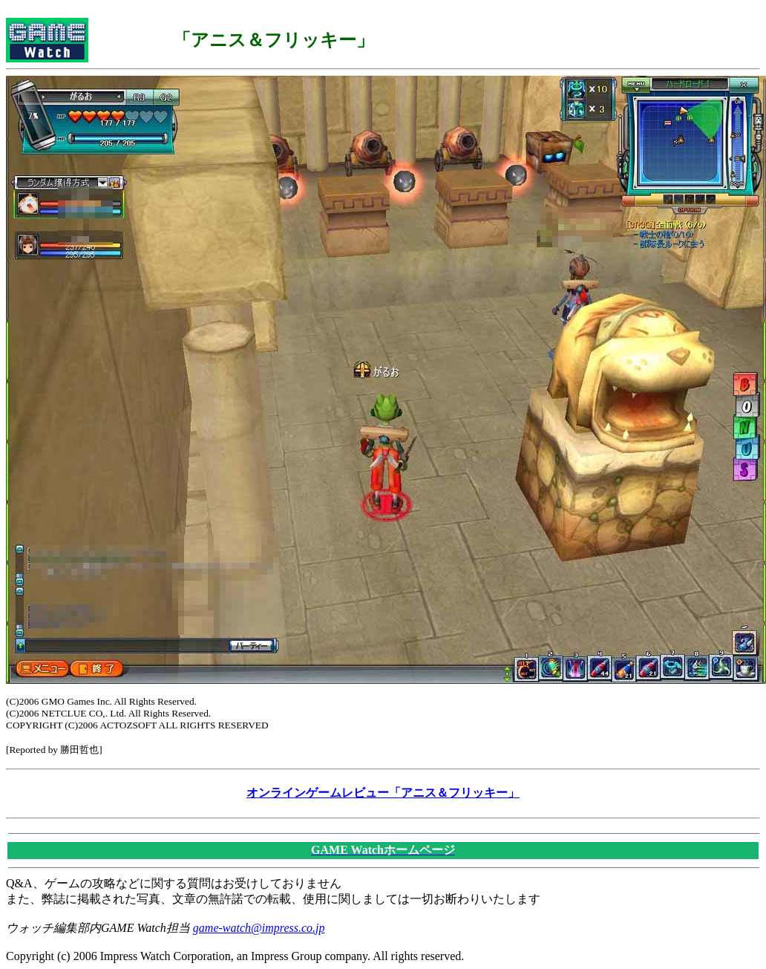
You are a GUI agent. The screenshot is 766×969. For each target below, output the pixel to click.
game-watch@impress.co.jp (259, 927)
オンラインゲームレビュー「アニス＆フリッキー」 (383, 792)
